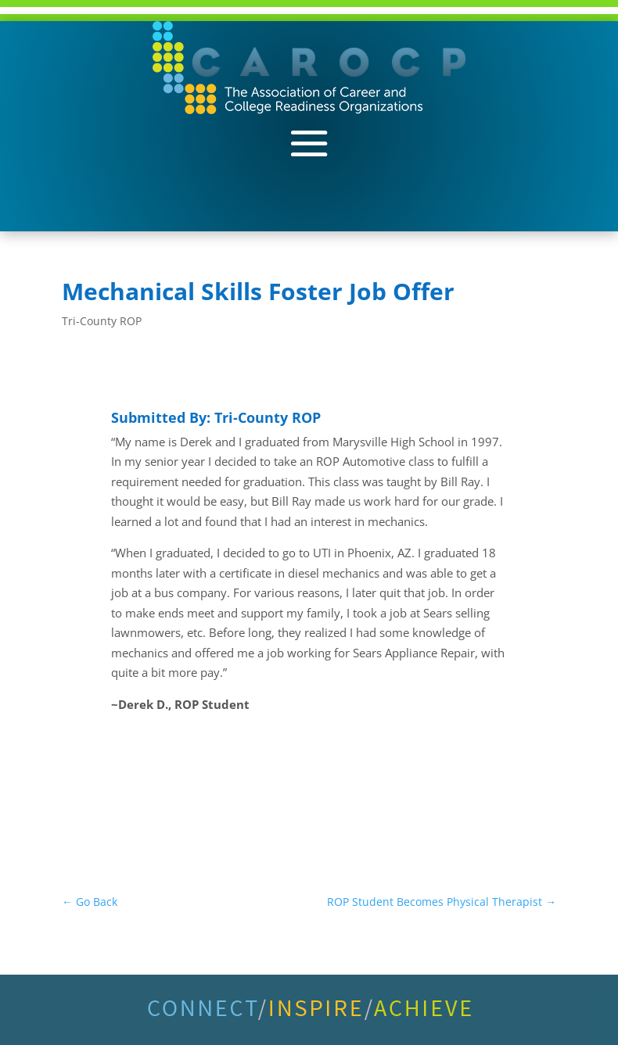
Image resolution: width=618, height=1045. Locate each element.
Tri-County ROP (102, 320)
